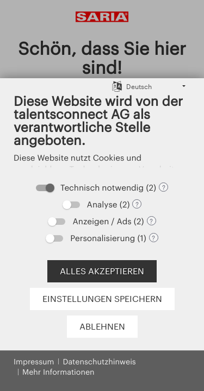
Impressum (34, 361)
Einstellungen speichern (102, 299)
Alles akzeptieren (102, 271)
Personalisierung (102, 238)
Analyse (102, 204)
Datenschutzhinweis (99, 361)
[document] (102, 134)
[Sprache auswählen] (117, 86)
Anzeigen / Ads (101, 221)
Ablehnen (102, 326)
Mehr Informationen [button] (58, 371)
